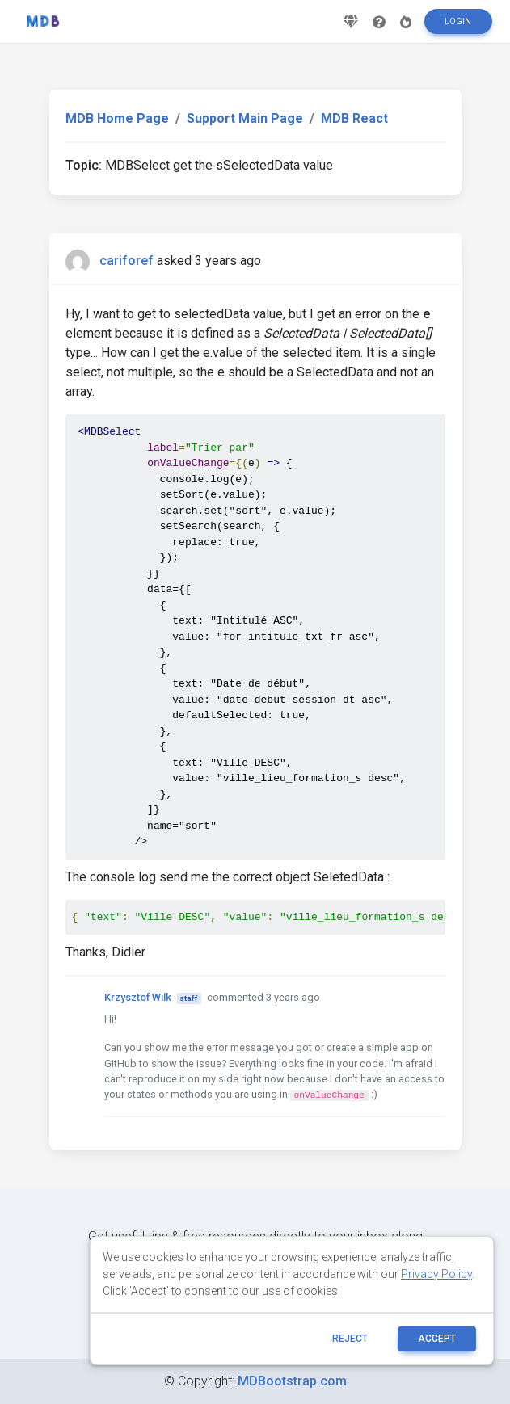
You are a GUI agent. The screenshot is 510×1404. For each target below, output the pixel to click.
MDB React (354, 118)
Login (458, 27)
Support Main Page (245, 118)
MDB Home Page (117, 118)
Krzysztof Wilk (137, 997)
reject (350, 1338)
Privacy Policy (436, 1273)
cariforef (126, 260)
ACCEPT (437, 1338)
